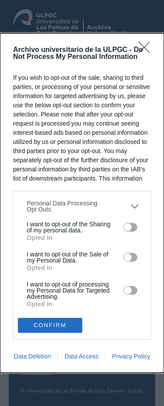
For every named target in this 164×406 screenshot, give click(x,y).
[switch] (130, 227)
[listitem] (82, 206)
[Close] (147, 50)
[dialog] (82, 202)
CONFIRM (50, 324)
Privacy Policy (131, 356)
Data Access (81, 356)
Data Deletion (32, 356)
